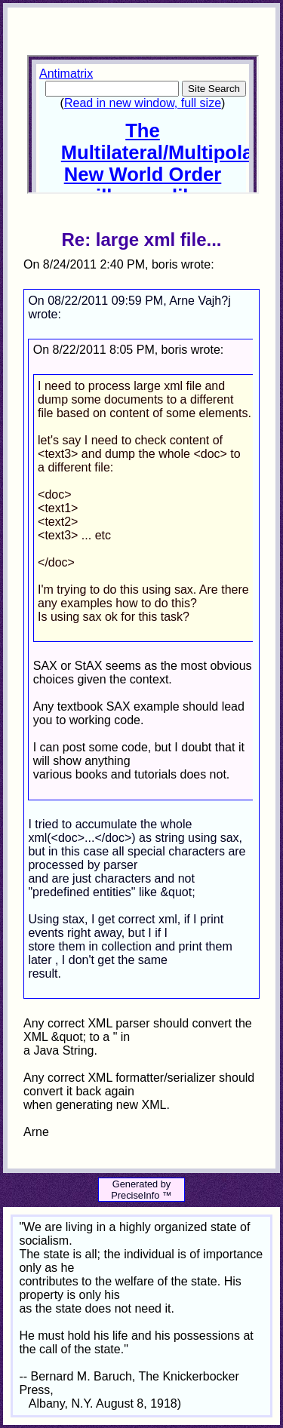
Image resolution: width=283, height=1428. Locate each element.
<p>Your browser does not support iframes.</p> (142, 124)
